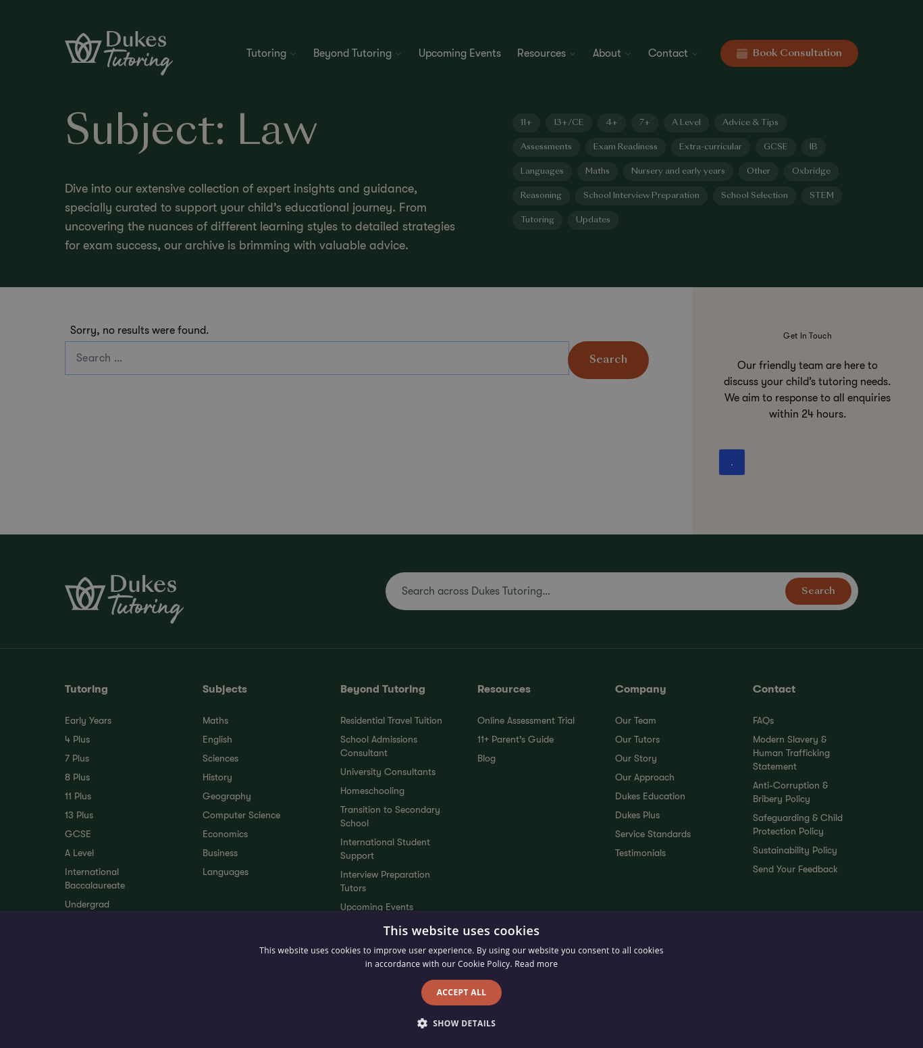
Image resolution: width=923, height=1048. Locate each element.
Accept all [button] (462, 992)
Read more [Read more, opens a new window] (536, 964)
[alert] (461, 524)
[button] (461, 1024)
